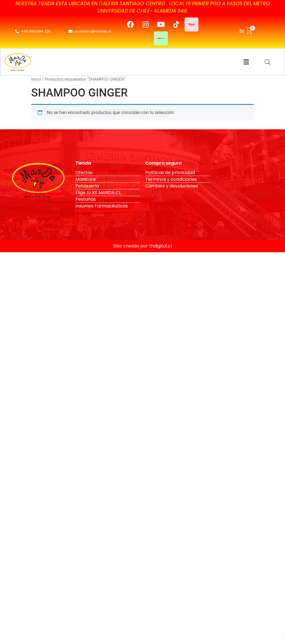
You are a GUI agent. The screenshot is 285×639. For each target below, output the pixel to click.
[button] (246, 62)
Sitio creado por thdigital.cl (142, 246)
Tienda (83, 163)
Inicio (36, 79)
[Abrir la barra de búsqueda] (267, 62)
